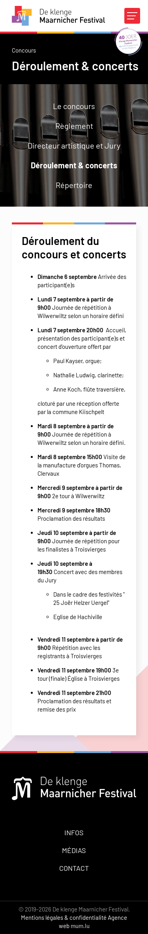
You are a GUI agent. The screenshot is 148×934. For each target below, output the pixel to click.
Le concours (74, 106)
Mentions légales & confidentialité (64, 917)
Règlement (74, 125)
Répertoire (74, 185)
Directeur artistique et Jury (74, 145)
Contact (74, 868)
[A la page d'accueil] (58, 16)
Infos (74, 832)
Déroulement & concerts (74, 165)
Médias (74, 850)
